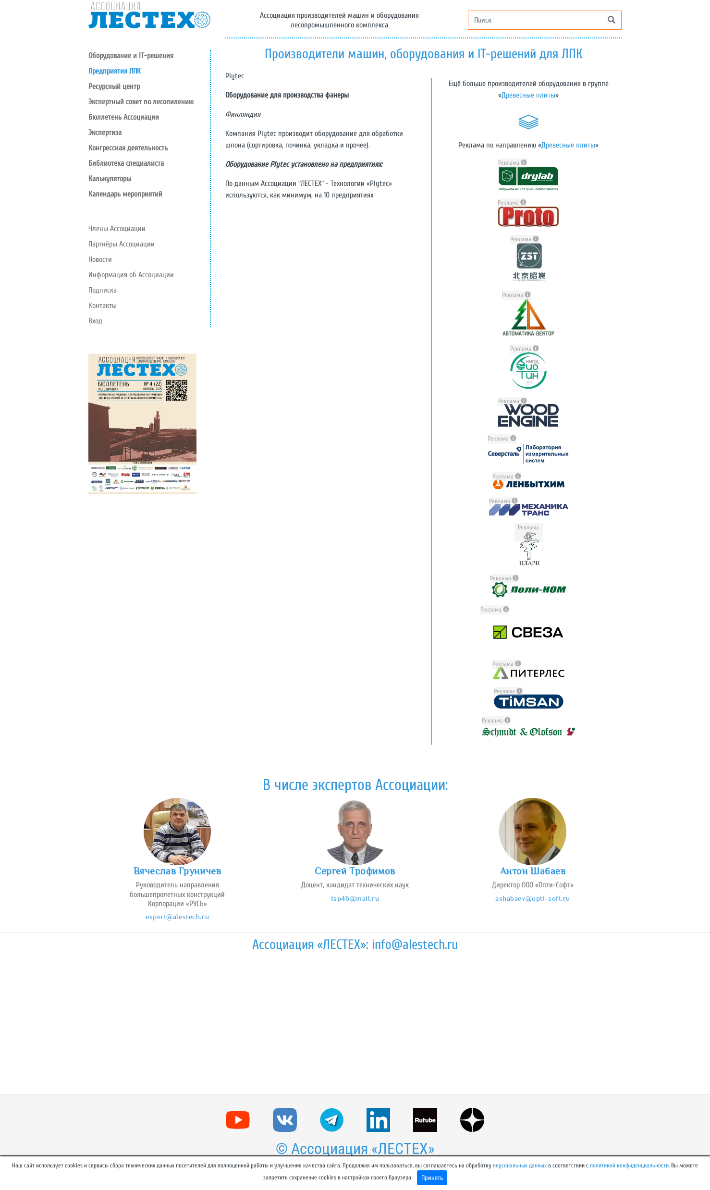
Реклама (512, 162)
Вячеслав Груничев (177, 871)
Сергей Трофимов (355, 871)
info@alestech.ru (415, 944)
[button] (149, 86)
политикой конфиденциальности (629, 1165)
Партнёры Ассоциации (121, 244)
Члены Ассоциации (117, 228)
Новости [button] (100, 259)
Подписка (102, 290)
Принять (432, 1178)
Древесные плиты (528, 95)
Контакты (102, 305)
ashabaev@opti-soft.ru (532, 898)
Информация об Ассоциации (131, 274)
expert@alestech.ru (177, 916)
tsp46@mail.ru (355, 898)
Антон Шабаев (533, 871)
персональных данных (520, 1165)
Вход (95, 321)
